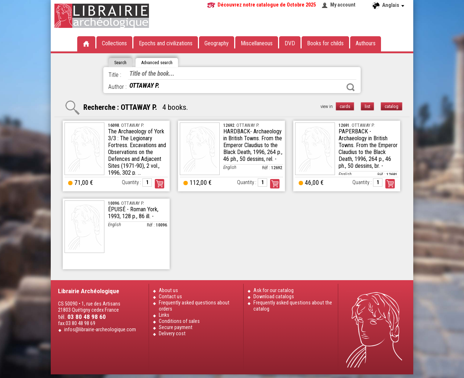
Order (159, 183)
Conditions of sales (179, 321)
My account (343, 5)
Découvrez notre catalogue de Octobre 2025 (267, 5)
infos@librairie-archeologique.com (100, 330)
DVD (290, 43)
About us (168, 290)
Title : (114, 74)
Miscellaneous (257, 43)
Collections (114, 43)
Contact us (170, 297)
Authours (366, 43)
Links (164, 315)
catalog (391, 106)
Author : (117, 86)
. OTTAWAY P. (126, 125)
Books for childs (325, 43)
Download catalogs (273, 297)
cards (345, 106)
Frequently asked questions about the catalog (292, 306)
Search (350, 87)
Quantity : (131, 182)
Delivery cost (172, 334)
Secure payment (175, 327)
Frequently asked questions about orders (194, 306)
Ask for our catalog (273, 290)
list (367, 106)
